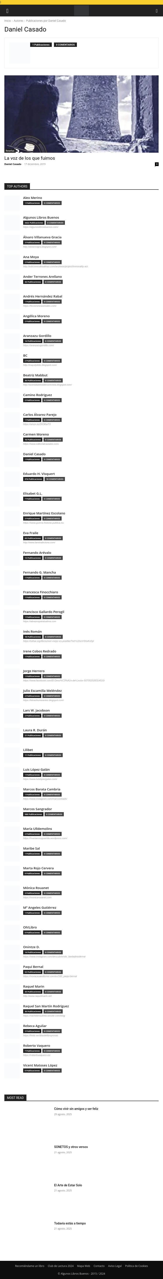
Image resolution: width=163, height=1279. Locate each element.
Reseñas (10, 150)
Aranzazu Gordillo (37, 336)
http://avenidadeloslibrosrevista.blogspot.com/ (47, 384)
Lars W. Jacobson (36, 710)
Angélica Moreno (36, 316)
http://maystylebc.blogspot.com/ (40, 365)
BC (25, 355)
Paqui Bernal (33, 967)
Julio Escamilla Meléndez (42, 691)
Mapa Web (83, 1266)
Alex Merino (32, 198)
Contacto (99, 1266)
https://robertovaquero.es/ (36, 1055)
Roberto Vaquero (36, 1045)
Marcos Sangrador (37, 809)
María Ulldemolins (37, 829)
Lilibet (28, 750)
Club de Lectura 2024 (61, 1266)
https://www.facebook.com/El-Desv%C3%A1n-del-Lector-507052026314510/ (64, 680)
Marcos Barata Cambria (41, 789)
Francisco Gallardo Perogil (43, 612)
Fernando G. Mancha (39, 572)
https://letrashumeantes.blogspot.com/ (43, 700)
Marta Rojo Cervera (38, 868)
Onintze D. (31, 947)
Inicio (7, 21)
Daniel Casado (12, 164)
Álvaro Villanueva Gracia (42, 237)
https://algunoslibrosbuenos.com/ (40, 227)
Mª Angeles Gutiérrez (39, 907)
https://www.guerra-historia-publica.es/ (43, 522)
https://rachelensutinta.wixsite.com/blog (44, 1015)
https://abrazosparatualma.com (39, 621)
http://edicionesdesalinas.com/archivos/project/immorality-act (55, 266)
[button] (7, 10)
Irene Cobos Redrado (39, 651)
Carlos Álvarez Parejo (40, 415)
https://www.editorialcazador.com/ (41, 444)
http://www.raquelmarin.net (37, 996)
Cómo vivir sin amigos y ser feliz (76, 1109)
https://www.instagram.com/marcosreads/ (45, 798)
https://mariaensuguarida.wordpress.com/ (45, 838)
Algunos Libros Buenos (41, 217)
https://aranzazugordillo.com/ (38, 345)
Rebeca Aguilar (35, 1026)
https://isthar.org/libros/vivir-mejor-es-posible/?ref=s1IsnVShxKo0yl (58, 641)
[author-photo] (19, 53)
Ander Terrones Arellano (42, 277)
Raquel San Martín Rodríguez (46, 1006)
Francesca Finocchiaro (40, 592)
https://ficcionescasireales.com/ (39, 306)
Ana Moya (31, 257)
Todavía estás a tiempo (70, 1223)
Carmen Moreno (36, 434)
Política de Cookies (136, 1266)
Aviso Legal (115, 1266)
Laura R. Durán (35, 730)
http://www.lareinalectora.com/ (39, 542)
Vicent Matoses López (40, 1065)
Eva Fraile (30, 533)
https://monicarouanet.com (37, 897)
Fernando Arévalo (37, 553)
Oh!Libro (30, 927)
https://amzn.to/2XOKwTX (37, 424)
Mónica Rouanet (36, 888)
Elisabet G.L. (32, 493)
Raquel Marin (33, 986)
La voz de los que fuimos (29, 158)
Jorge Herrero (34, 671)
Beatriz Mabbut (35, 375)
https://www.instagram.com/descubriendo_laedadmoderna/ (54, 956)
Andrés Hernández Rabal (42, 296)
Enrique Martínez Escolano (44, 513)
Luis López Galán (36, 769)
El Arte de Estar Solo (68, 1185)
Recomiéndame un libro (29, 1266)
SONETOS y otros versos (71, 1147)
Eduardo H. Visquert (39, 474)
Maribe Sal (31, 848)
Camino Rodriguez (37, 395)
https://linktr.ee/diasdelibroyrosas (40, 1035)
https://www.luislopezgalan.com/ (40, 779)
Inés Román (32, 631)
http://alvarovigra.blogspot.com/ (40, 246)
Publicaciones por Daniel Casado (46, 21)
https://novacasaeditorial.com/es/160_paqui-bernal (50, 976)
